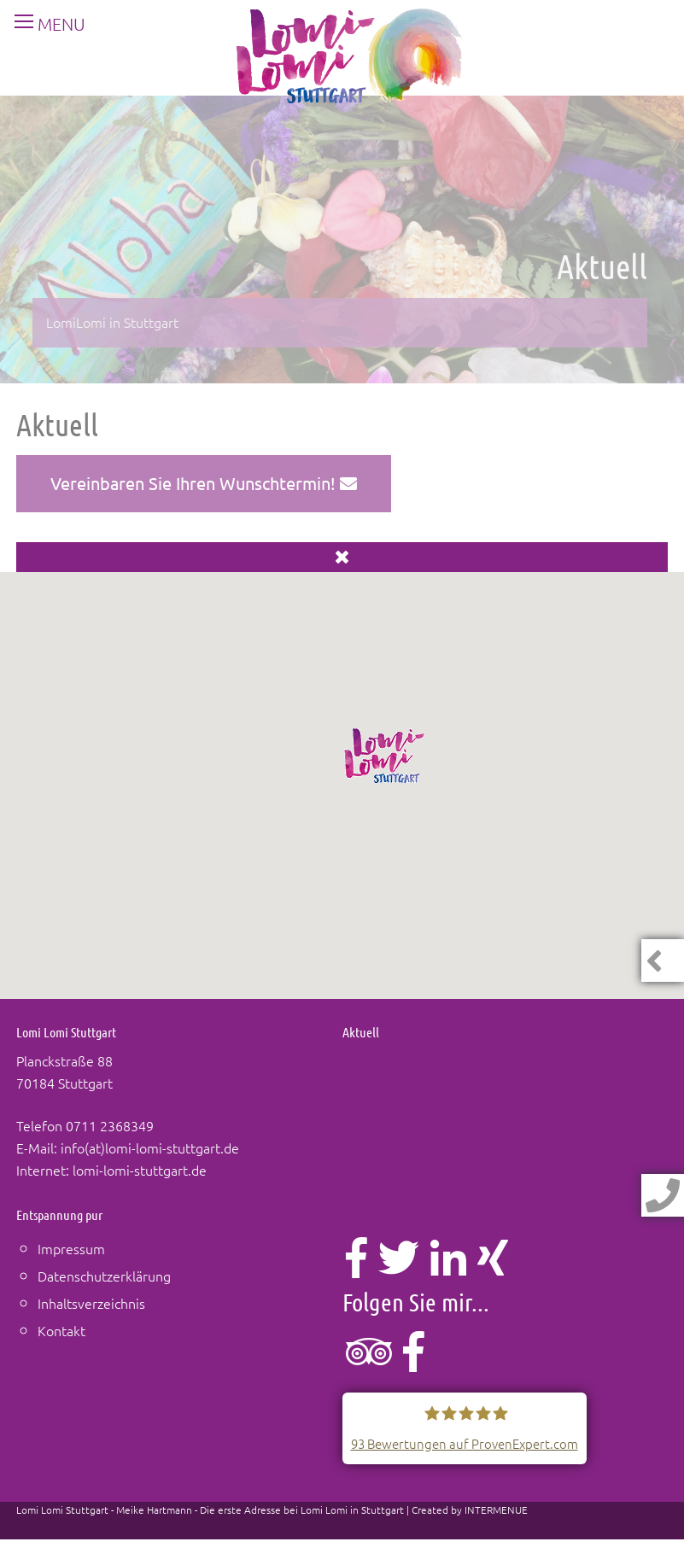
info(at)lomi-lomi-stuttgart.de (150, 1147)
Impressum (71, 1248)
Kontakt (61, 1330)
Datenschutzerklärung (104, 1275)
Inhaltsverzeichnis (91, 1302)
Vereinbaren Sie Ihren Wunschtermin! (203, 482)
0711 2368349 (110, 1125)
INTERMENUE (496, 1509)
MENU (43, 24)
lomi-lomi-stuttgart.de (140, 1169)
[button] (385, 755)
